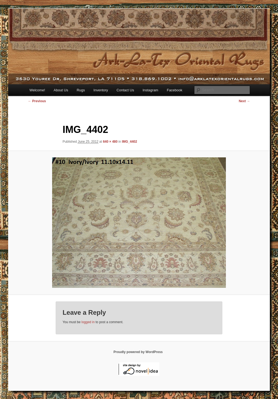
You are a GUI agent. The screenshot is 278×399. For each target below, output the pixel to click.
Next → (244, 101)
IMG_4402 (129, 142)
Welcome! (37, 90)
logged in (88, 322)
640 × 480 (110, 142)
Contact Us (125, 90)
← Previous (37, 101)
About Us (61, 90)
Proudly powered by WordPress (138, 352)
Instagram (150, 90)
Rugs (81, 90)
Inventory (100, 90)
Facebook (174, 90)
